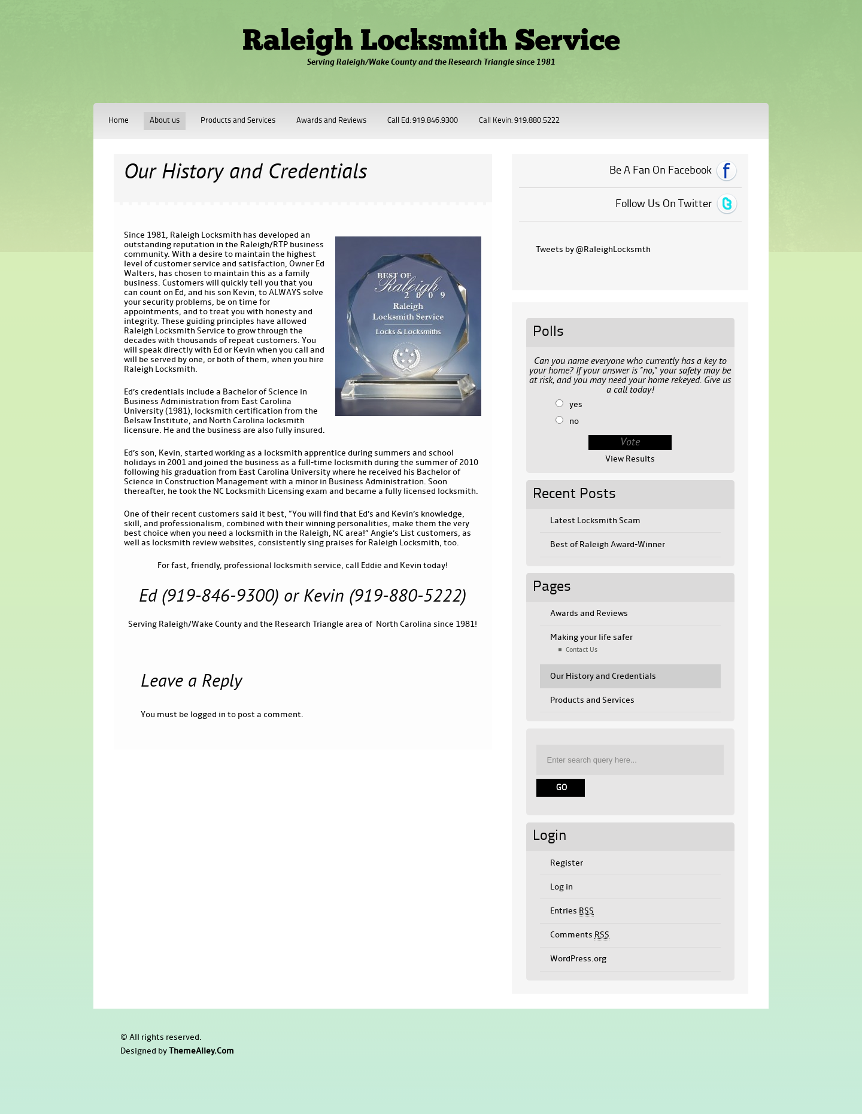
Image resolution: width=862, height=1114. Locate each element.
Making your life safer (591, 637)
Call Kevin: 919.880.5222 (519, 121)
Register (566, 863)
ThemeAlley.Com (201, 1051)
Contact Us (581, 650)
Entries (572, 911)
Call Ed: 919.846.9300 (422, 121)
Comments (579, 935)
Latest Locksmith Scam (595, 520)
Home (118, 121)
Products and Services (238, 121)
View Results (630, 459)
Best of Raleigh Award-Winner (607, 544)
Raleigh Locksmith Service (431, 42)
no (574, 421)
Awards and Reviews (331, 121)
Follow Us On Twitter (663, 204)
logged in (208, 714)
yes (575, 404)
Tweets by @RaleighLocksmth (593, 249)
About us (165, 121)
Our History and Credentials (603, 676)
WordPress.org (578, 959)
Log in (561, 887)
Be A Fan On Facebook (660, 170)
